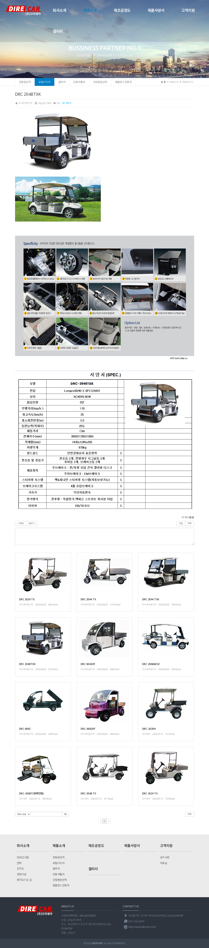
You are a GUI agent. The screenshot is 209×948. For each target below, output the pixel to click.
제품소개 (90, 10)
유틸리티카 (44, 82)
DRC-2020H (149, 728)
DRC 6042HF (88, 664)
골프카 (62, 82)
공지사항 (165, 857)
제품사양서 (156, 10)
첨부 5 (66, 103)
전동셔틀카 (79, 82)
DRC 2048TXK (27, 664)
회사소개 (59, 10)
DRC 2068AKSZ (151, 664)
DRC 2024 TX (27, 599)
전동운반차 (25, 82)
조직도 (20, 868)
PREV (21, 523)
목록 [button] (190, 814)
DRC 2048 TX (88, 793)
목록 (190, 523)
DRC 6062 (24, 728)
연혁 (19, 863)
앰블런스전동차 (123, 82)
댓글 (181, 523)
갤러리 (58, 31)
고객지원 (188, 10)
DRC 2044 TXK (150, 599)
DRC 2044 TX (88, 599)
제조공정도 (122, 10)
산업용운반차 (100, 82)
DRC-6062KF (88, 728)
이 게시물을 (188, 517)
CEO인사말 (23, 857)
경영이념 (21, 874)
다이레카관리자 (23, 103)
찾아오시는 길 (24, 880)
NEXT (32, 523)
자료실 (163, 863)
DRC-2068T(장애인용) (31, 793)
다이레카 (146, 734)
